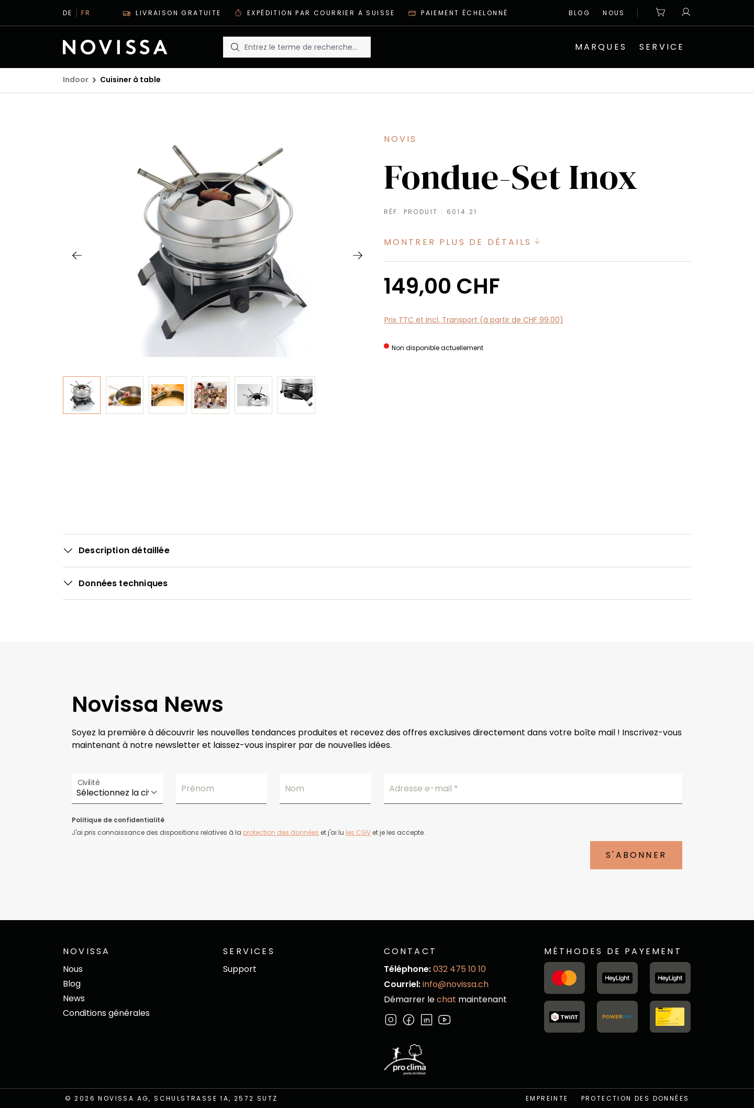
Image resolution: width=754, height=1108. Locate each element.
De (68, 12)
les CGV (358, 832)
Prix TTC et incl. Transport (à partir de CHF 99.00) (473, 320)
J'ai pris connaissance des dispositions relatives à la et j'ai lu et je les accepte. (248, 832)
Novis (400, 139)
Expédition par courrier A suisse (314, 12)
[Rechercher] (234, 47)
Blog (580, 12)
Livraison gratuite (172, 12)
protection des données (281, 832)
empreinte (547, 1098)
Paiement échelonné (458, 12)
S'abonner (636, 855)
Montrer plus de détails (464, 242)
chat (447, 999)
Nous (614, 12)
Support (240, 969)
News (74, 998)
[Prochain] (357, 255)
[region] (217, 319)
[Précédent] (76, 255)
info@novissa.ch (456, 984)
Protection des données (635, 1098)
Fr (86, 12)
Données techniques (123, 583)
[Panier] (660, 13)
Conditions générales (106, 1013)
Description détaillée (124, 550)
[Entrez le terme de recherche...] (307, 47)
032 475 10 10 (459, 969)
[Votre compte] (683, 13)
